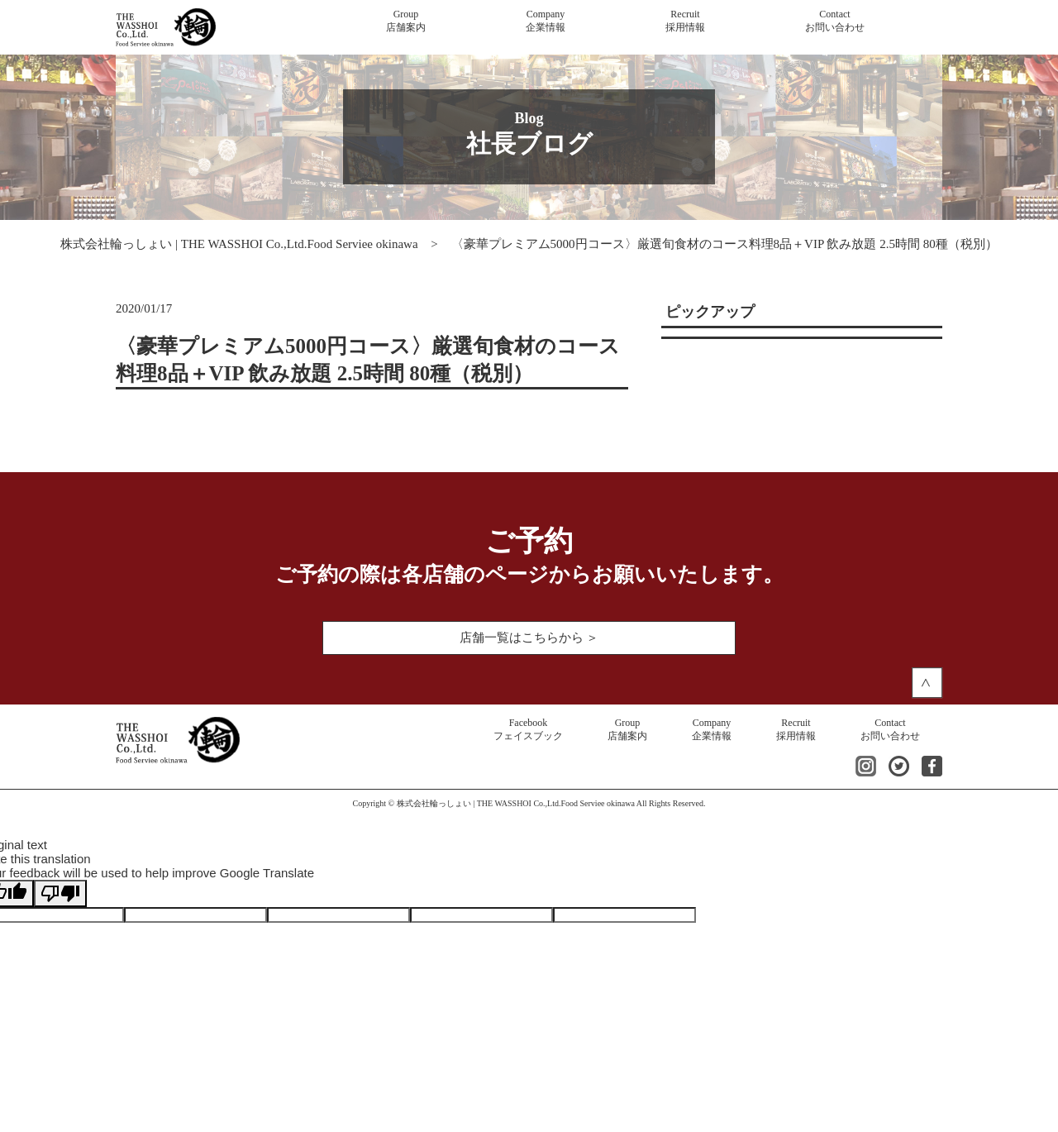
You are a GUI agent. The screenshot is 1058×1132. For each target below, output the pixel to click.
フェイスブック (528, 729)
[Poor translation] (60, 893)
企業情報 (545, 20)
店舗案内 (406, 20)
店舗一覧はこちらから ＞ (529, 637)
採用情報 (685, 20)
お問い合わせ (835, 20)
